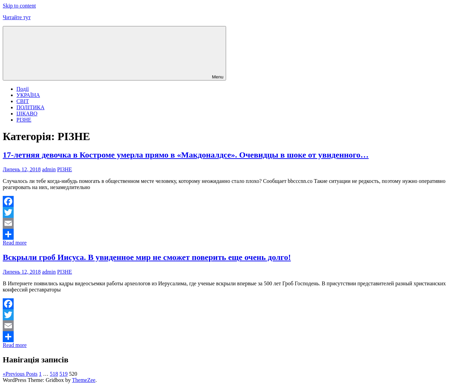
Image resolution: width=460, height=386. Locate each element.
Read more (15, 243)
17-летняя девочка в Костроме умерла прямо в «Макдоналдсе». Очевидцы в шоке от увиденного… (186, 154)
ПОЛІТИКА (30, 107)
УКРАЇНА (28, 95)
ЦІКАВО (26, 113)
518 (54, 374)
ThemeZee (83, 380)
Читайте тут (17, 17)
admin (49, 169)
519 (64, 374)
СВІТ (22, 101)
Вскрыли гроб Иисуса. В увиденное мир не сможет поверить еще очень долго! (147, 257)
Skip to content (19, 6)
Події (22, 89)
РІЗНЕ (23, 120)
